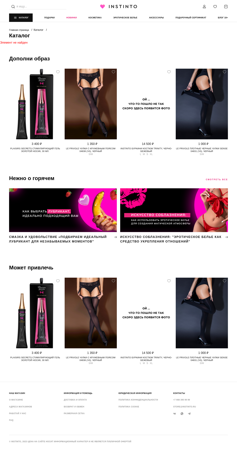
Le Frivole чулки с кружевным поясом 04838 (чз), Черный (90, 149)
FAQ (11, 420)
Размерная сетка (74, 413)
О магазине (16, 400)
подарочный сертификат (191, 17)
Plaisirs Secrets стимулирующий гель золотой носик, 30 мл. (35, 149)
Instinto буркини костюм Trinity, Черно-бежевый (146, 149)
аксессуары (156, 17)
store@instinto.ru (184, 407)
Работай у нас (17, 413)
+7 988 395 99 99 (181, 400)
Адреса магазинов (20, 407)
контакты (179, 393)
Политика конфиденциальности (138, 400)
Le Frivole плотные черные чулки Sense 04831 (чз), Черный (202, 149)
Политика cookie (128, 407)
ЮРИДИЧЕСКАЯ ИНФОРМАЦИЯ (135, 393)
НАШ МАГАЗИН (17, 393)
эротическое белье (125, 17)
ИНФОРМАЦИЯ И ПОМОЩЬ (78, 393)
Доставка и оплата (75, 400)
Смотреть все (217, 179)
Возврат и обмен (74, 407)
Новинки (71, 17)
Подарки (49, 17)
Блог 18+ (223, 17)
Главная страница (19, 30)
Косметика (95, 17)
